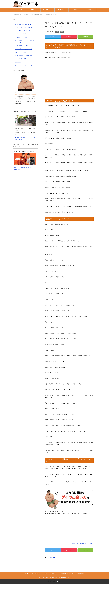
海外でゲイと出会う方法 (21, 52)
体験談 (75, 9)
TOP (18, 14)
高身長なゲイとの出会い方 (24, 37)
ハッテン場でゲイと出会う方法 (23, 49)
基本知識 (19, 9)
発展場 (61, 31)
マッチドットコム (61, 482)
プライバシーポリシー (50, 573)
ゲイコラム (18, 62)
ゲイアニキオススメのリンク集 (23, 65)
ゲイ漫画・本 (61, 9)
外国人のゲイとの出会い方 (24, 30)
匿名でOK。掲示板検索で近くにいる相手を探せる (25, 161)
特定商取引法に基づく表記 (67, 573)
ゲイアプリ (33, 9)
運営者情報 (81, 573)
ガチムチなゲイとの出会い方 (24, 27)
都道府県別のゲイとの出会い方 (23, 55)
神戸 (54, 557)
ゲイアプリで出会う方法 (21, 45)
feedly (85, 37)
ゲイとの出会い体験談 (21, 58)
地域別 (89, 9)
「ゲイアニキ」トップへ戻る (33, 573)
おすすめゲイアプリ (48, 9)
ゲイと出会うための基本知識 (23, 24)
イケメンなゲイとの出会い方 (24, 33)
